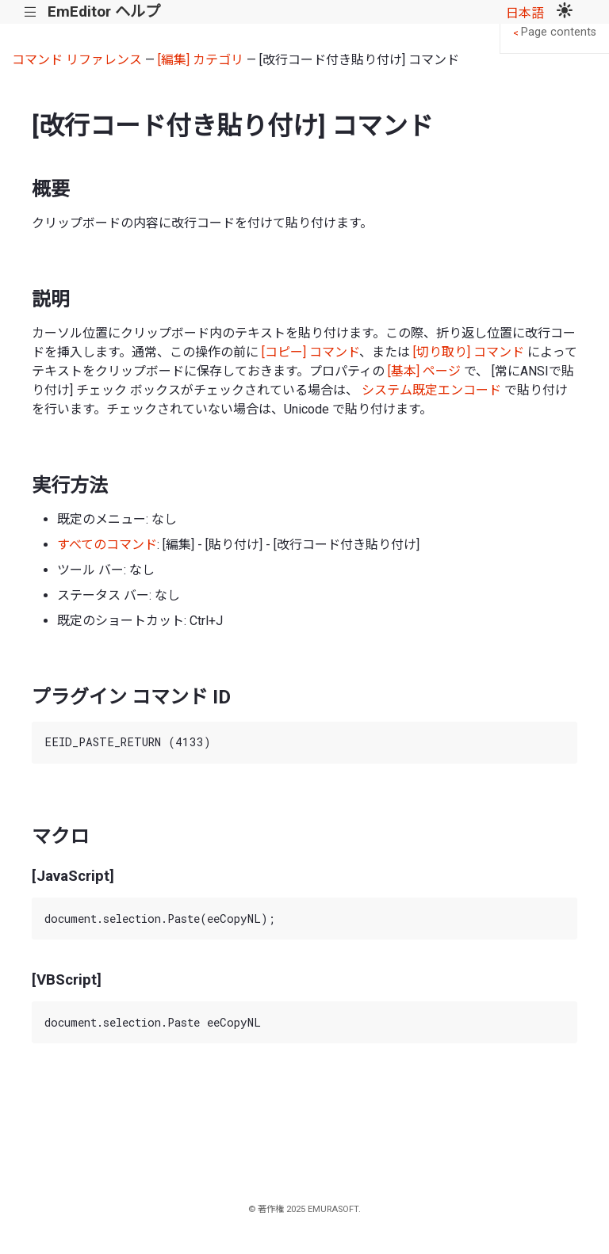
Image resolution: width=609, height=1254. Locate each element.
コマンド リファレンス (77, 59)
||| (30, 12)
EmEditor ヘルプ (104, 11)
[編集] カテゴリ (200, 59)
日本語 (525, 13)
